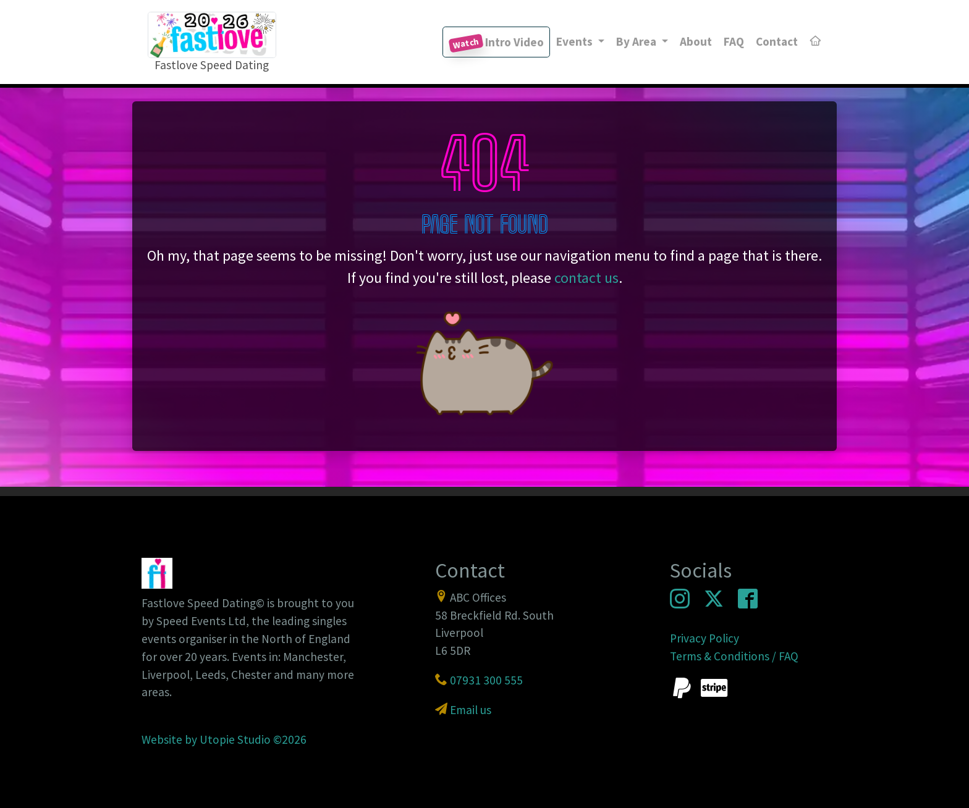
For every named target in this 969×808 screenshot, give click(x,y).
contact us (586, 277)
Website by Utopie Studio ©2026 (224, 739)
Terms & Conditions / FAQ (734, 656)
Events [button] (575, 41)
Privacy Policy (704, 638)
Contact (777, 41)
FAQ (734, 41)
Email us (470, 709)
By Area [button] (637, 41)
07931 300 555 (486, 680)
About (696, 41)
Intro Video (496, 43)
